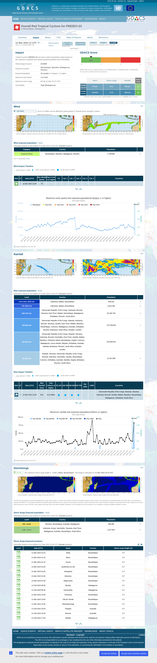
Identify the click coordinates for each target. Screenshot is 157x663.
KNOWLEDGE (91, 19)
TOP (141, 106)
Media (90, 38)
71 (20, 184)
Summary (22, 38)
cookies (142, 635)
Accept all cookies (109, 653)
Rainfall (128, 81)
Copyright (80, 635)
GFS (93, 43)
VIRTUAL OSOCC (45, 19)
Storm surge (111, 81)
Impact (36, 38)
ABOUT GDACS (106, 631)
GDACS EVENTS (28, 19)
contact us (122, 1)
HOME (16, 19)
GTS (59, 38)
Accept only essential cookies (133, 653)
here (105, 71)
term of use (111, 1)
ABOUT (102, 19)
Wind (95, 81)
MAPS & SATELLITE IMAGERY (69, 19)
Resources (103, 38)
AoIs (40, 143)
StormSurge (21, 468)
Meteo (48, 38)
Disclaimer (71, 635)
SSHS (28, 158)
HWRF (103, 43)
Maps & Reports (74, 38)
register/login (132, 1)
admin (141, 1)
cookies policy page (53, 653)
